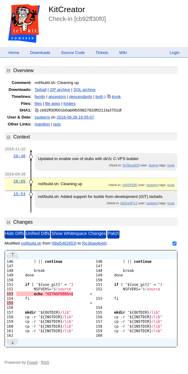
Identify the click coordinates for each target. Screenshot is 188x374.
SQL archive (84, 89)
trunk (116, 96)
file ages (52, 103)
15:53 (19, 194)
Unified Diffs (38, 233)
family (40, 96)
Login (175, 52)
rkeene (154, 165)
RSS (45, 362)
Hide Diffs (14, 233)
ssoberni (42, 117)
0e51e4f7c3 (128, 203)
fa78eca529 (131, 165)
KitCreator (67, 9)
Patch (113, 233)
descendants (80, 96)
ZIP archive (60, 89)
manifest (42, 124)
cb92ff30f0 (129, 185)
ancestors (57, 96)
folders (69, 103)
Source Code (73, 52)
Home (13, 52)
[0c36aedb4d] (94, 243)
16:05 (19, 181)
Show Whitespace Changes (78, 233)
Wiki (123, 52)
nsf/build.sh (31, 243)
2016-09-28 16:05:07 (75, 117)
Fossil (32, 362)
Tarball (40, 89)
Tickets (102, 52)
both (99, 96)
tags (57, 124)
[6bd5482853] (64, 243)
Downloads (40, 52)
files (38, 103)
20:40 (19, 156)
